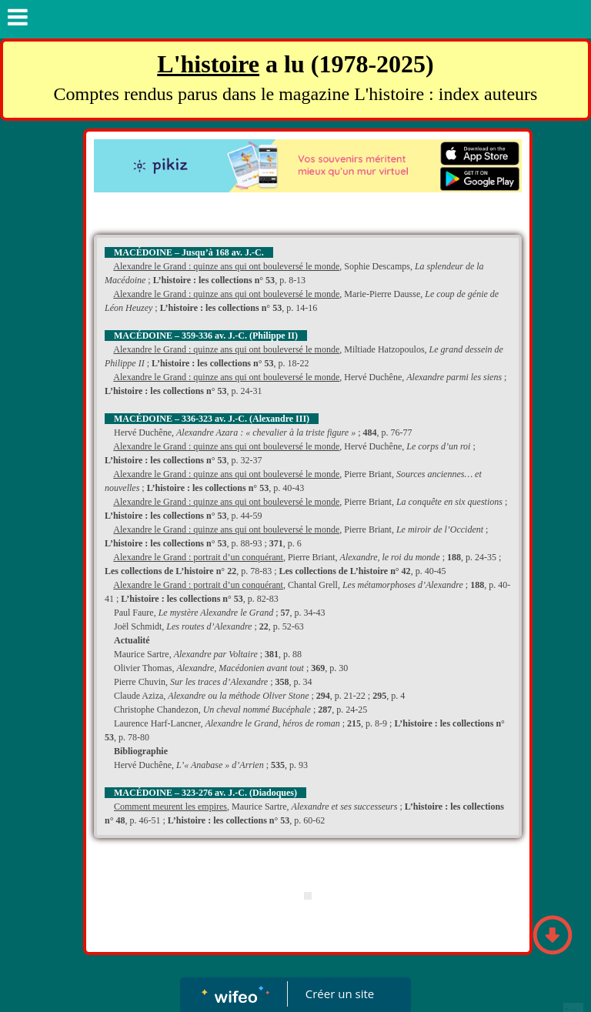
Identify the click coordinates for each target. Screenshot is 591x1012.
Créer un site (340, 993)
